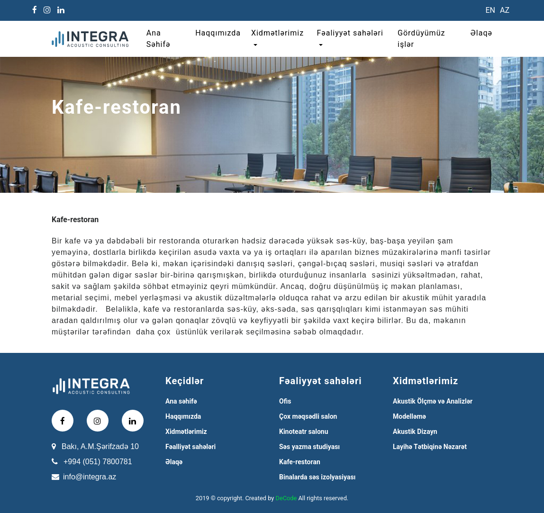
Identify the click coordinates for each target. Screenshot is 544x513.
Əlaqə (481, 32)
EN (490, 10)
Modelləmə (409, 416)
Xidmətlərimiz (277, 32)
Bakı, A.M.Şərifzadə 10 (100, 446)
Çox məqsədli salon (308, 416)
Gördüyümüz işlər (421, 38)
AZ (504, 10)
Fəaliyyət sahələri (350, 32)
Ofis (285, 401)
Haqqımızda (218, 32)
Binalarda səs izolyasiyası (317, 477)
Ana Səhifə (158, 38)
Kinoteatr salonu (303, 431)
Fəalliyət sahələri (190, 446)
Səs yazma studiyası (309, 446)
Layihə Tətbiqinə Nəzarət (430, 446)
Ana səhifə (181, 401)
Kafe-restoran (299, 462)
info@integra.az (89, 477)
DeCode (286, 498)
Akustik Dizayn (415, 431)
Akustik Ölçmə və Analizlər (432, 401)
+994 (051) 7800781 (97, 462)
